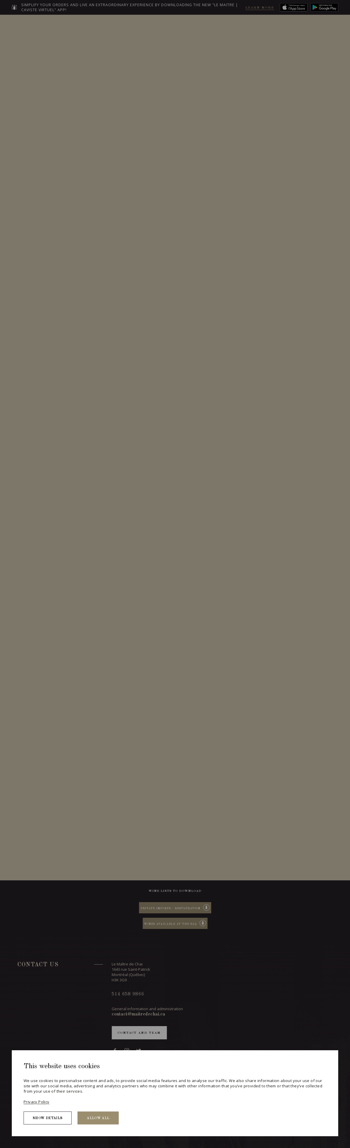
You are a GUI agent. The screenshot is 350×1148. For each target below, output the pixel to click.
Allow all (98, 1118)
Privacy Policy (36, 1101)
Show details (47, 1118)
